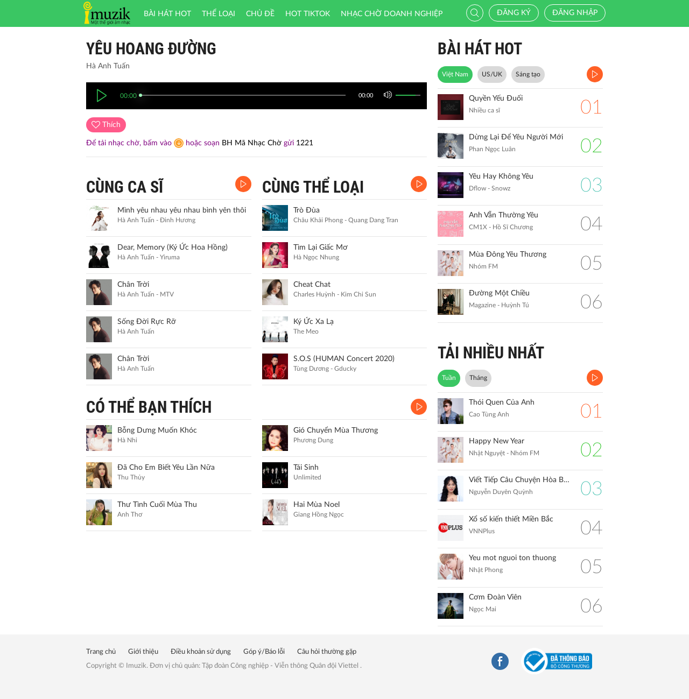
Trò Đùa (306, 210)
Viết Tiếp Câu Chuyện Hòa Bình (519, 480)
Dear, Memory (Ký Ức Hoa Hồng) (172, 247)
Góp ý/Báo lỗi (264, 651)
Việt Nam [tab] (455, 74)
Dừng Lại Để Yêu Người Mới (516, 137)
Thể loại (218, 14)
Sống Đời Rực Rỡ (146, 322)
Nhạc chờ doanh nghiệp (391, 14)
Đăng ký (514, 13)
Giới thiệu (143, 651)
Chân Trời (133, 284)
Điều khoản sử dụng (201, 651)
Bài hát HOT (167, 14)
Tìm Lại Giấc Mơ (320, 247)
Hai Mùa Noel (316, 505)
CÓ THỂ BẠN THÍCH (149, 407)
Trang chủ (101, 651)
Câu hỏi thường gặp (326, 651)
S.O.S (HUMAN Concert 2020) (344, 359)
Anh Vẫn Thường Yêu (503, 215)
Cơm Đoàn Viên (495, 597)
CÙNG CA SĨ (124, 187)
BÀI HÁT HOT (480, 48)
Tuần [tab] (449, 378)
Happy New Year (496, 441)
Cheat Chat (312, 284)
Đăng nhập (574, 13)
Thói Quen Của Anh (502, 402)
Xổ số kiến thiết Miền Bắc (511, 519)
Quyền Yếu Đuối (496, 98)
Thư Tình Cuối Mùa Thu (157, 505)
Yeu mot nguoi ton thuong (512, 558)
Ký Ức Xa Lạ (313, 322)
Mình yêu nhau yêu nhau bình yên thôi (181, 210)
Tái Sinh (306, 467)
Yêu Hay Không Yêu (501, 176)
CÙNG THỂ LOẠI (313, 187)
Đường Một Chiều (499, 293)
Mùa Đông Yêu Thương (507, 254)
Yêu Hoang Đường (151, 48)
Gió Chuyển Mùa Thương (335, 430)
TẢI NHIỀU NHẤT (491, 352)
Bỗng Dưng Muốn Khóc (157, 430)
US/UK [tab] (492, 74)
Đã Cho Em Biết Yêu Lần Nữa (166, 467)
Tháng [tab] (478, 378)
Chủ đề (260, 14)
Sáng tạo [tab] (528, 74)
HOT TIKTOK (307, 14)
